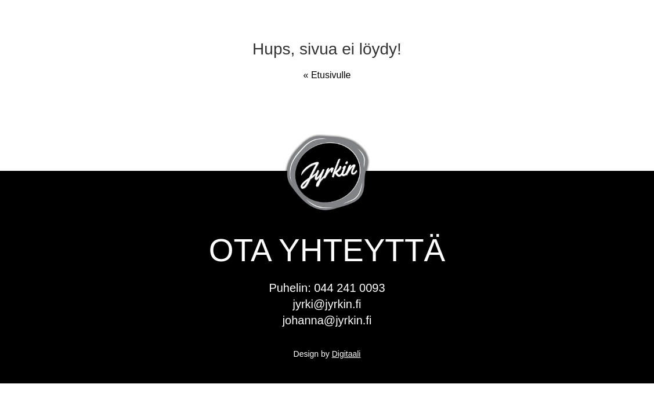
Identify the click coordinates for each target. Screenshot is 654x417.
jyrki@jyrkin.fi (326, 304)
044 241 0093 (349, 287)
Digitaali (346, 354)
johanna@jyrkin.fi (327, 320)
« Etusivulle (327, 75)
